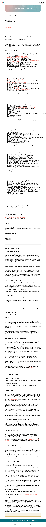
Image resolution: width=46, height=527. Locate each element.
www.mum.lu (8, 224)
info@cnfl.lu (7, 26)
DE (41, 2)
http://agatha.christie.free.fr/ (17, 87)
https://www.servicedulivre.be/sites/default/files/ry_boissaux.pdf (18, 79)
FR (39, 2)
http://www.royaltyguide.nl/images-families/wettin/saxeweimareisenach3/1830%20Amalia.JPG (17, 57)
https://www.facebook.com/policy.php (28, 494)
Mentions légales (23, 520)
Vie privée (28, 520)
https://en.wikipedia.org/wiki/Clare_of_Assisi (23, 89)
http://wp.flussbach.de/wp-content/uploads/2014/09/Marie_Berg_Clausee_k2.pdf (16, 82)
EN (43, 2)
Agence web (33, 520)
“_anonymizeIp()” (14, 399)
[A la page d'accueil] (5, 2)
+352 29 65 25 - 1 (9, 27)
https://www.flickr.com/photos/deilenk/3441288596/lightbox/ (26, 107)
